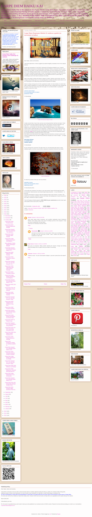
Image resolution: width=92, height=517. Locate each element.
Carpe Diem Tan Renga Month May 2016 (80, 210)
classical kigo (75, 244)
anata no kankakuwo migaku (79, 240)
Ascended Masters (85, 193)
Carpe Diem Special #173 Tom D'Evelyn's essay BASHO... (10, 324)
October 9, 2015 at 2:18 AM (39, 253)
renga (88, 254)
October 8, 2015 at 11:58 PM (40, 243)
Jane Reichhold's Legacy (78, 222)
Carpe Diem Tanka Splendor (79, 212)
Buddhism (73, 198)
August (7, 394)
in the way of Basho (85, 247)
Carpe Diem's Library (39, 20)
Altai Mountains (75, 193)
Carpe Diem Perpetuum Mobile (34, 208)
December (7, 215)
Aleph (86, 192)
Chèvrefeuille (35, 231)
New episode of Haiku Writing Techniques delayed (10, 244)
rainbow (49, 208)
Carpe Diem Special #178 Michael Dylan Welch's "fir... (10, 249)
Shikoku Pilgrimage (78, 234)
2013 (5, 413)
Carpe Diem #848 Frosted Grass (9, 222)
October (7, 219)
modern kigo (82, 250)
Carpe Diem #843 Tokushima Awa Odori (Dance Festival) (9, 267)
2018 (5, 207)
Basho (83, 195)
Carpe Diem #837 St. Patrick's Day (10, 320)
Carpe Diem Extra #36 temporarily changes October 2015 (10, 384)
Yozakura (87, 239)
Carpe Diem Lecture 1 (14, 20)
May (6, 400)
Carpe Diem (85, 198)
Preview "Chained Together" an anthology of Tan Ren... (16, 25)
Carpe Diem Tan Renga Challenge (80, 208)
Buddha (84, 196)
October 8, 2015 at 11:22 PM (46, 231)
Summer (88, 234)
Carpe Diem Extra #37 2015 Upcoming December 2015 (10, 329)
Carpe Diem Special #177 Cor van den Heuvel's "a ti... (10, 263)
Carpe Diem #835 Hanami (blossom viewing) (9, 338)
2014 (5, 411)
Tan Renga (77, 235)
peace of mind (80, 253)
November (7, 217)
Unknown (30, 253)
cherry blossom (80, 241)
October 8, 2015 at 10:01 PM (38, 217)
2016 (5, 212)
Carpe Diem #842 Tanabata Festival (9, 272)
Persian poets (84, 230)
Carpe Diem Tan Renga (77, 207)
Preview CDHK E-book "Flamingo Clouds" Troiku (30, 23)
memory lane (77, 249)
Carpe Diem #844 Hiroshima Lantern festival (10, 258)
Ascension (76, 195)
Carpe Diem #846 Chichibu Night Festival (9, 235)
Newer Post (27, 284)
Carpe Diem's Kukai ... (52, 20)
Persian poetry (74, 230)
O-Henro (83, 227)
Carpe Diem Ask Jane (82, 200)
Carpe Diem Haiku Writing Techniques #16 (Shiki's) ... (10, 240)
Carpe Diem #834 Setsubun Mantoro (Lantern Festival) (10, 353)
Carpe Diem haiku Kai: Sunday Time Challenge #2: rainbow (10, 55)
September (8, 392)
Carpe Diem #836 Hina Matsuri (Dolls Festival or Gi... (10, 333)
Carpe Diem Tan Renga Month (80, 209)
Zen (56, 208)
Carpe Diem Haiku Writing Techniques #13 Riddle (10, 357)
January (7, 408)
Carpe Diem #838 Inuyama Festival (9, 308)
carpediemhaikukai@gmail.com (8, 505)
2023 (5, 197)
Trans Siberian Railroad (76, 239)
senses (75, 255)
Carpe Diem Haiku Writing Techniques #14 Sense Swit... (10, 316)
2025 (5, 195)
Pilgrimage (73, 231)
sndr (50, 514)
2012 (5, 415)
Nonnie (29, 217)
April (6, 402)
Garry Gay (78, 217)
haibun (84, 244)
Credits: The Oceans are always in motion (45, 119)
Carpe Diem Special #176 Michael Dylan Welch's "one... (10, 281)
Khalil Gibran (81, 224)
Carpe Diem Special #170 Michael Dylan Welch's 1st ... (10, 379)
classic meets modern (82, 243)
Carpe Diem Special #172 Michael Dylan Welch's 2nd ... (10, 348)
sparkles (53, 208)
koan (31, 131)
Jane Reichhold (81, 221)
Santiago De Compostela (83, 232)
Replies (31, 228)
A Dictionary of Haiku (76, 192)
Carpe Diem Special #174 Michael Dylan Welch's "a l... (10, 312)
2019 (5, 205)
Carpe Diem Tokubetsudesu (80, 214)
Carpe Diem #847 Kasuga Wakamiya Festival (10, 226)
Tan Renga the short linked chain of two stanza (54, 23)
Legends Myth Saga (78, 225)
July (6, 396)
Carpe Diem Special (80, 205)
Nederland (31, 209)
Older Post (63, 284)
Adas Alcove (31, 243)
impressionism (74, 247)
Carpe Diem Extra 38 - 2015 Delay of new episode (10, 289)
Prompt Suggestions (35, 25)
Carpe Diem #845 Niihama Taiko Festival (9, 254)
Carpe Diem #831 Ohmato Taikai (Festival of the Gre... (10, 388)
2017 (5, 209)
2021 (5, 201)
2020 (5, 203)
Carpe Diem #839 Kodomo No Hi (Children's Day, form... (9, 303)
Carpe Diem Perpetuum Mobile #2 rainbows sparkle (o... (10, 343)
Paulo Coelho (84, 229)
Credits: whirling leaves (45, 176)
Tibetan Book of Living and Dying (79, 238)
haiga (72, 246)
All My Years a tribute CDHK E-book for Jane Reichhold (72, 20)
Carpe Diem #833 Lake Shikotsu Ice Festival (10, 366)
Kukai (88, 224)
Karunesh (73, 224)
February (7, 406)
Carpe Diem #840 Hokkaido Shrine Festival (9, 293)
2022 (5, 199)
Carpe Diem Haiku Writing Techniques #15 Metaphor (10, 276)
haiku (43, 208)
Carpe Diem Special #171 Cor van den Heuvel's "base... (10, 362)
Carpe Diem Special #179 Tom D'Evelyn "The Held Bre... (10, 231)
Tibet (86, 236)
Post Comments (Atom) (48, 288)
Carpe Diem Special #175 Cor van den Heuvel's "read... (10, 298)
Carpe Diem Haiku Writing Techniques (80, 201)
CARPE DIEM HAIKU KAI (22, 6)
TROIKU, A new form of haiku (10, 23)
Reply (29, 225)
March (7, 404)
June (6, 398)
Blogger (58, 514)
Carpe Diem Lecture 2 (27, 20)
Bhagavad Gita (75, 196)
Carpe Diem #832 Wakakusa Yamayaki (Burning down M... (10, 370)
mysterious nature (75, 251)
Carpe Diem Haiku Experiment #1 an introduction (9, 375)
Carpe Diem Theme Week (77, 213)
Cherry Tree (80, 216)
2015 (5, 214)
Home (5, 20)
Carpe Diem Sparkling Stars (83, 204)
